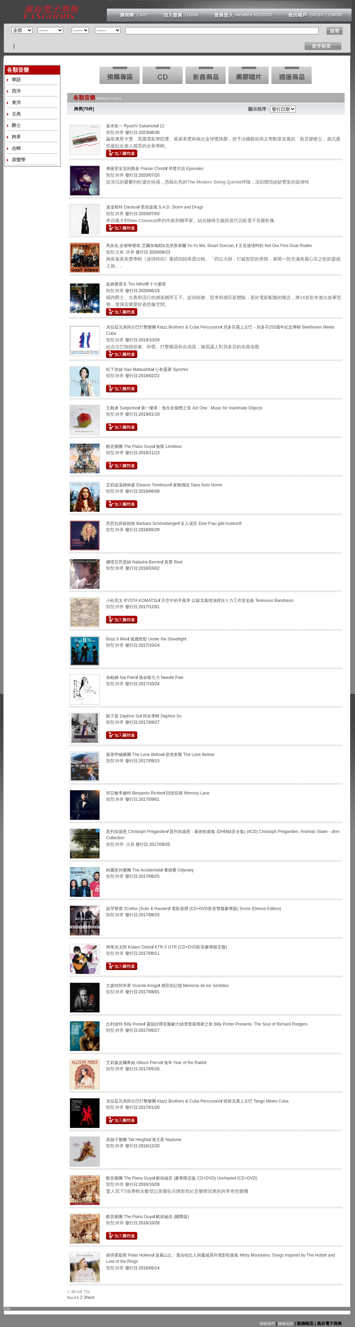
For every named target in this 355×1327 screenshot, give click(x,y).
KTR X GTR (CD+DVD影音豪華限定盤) (191, 947)
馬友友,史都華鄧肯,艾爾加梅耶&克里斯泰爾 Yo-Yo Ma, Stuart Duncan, (171, 245)
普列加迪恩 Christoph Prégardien (136, 831)
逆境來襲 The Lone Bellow (189, 754)
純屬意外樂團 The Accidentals (134, 870)
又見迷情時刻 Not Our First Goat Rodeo (275, 245)
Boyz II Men (117, 639)
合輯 (16, 148)
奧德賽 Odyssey (179, 870)
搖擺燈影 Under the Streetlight (158, 639)
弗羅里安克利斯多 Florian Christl (136, 168)
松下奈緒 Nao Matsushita (129, 369)
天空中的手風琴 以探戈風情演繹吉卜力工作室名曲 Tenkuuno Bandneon (227, 600)
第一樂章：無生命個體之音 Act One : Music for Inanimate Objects (201, 408)
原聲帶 (18, 159)
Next (90, 1297)
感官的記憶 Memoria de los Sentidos (195, 985)
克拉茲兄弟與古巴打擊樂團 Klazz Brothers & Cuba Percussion (163, 327)
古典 (16, 114)
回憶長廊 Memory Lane (187, 793)
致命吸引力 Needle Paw (161, 677)
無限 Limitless (169, 446)
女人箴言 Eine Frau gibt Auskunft (211, 523)
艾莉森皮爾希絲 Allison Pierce (134, 1062)
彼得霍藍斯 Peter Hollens (129, 1255)
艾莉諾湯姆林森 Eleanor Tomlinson (138, 485)
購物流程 (285, 1323)
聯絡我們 (267, 1323)
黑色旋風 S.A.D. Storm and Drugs (172, 207)
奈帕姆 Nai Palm (121, 677)
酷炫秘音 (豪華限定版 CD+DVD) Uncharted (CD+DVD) (206, 1178)
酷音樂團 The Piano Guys (130, 446)
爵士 (16, 125)
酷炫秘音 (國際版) (172, 1216)
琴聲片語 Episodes (186, 168)
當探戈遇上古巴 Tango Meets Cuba (255, 1101)
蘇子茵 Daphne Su (123, 716)
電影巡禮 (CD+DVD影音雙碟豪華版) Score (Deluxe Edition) (226, 908)
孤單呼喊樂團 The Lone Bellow (134, 754)
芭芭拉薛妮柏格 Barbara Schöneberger (142, 523)
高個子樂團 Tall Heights (127, 1139)
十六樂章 (157, 284)
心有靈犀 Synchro (171, 369)
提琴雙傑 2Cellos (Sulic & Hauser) (137, 908)
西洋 (16, 91)
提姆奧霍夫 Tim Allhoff (126, 284)
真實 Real (173, 562)
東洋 (16, 102)
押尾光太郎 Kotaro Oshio (129, 947)
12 (162, 126)
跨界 (16, 136)
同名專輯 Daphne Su (162, 716)
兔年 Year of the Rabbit (185, 1062)
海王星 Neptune (166, 1139)
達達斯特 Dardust (122, 207)
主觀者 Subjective (122, 408)
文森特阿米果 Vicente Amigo (132, 985)
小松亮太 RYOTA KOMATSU (132, 600)
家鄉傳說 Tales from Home (197, 485)
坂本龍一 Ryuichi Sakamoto (131, 126)
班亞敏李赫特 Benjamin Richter (135, 793)
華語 (16, 79)
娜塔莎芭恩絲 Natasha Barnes (134, 562)
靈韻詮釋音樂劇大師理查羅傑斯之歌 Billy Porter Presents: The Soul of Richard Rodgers (227, 1024)
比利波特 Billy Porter (125, 1024)
